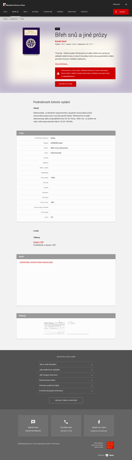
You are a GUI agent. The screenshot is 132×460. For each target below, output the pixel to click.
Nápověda (72, 12)
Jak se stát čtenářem (48, 364)
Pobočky (84, 12)
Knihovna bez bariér (47, 380)
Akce (25, 12)
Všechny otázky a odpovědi (66, 400)
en (126, 4)
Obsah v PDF (38, 242)
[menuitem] (5, 12)
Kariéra (60, 12)
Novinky (35, 12)
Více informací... (61, 64)
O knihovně (47, 12)
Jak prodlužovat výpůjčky (49, 370)
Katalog (15, 12)
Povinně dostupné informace (51, 391)
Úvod (5, 12)
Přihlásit (116, 4)
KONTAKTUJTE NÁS (65, 84)
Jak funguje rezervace (48, 375)
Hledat (122, 12)
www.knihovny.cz (69, 76)
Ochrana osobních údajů (49, 385)
